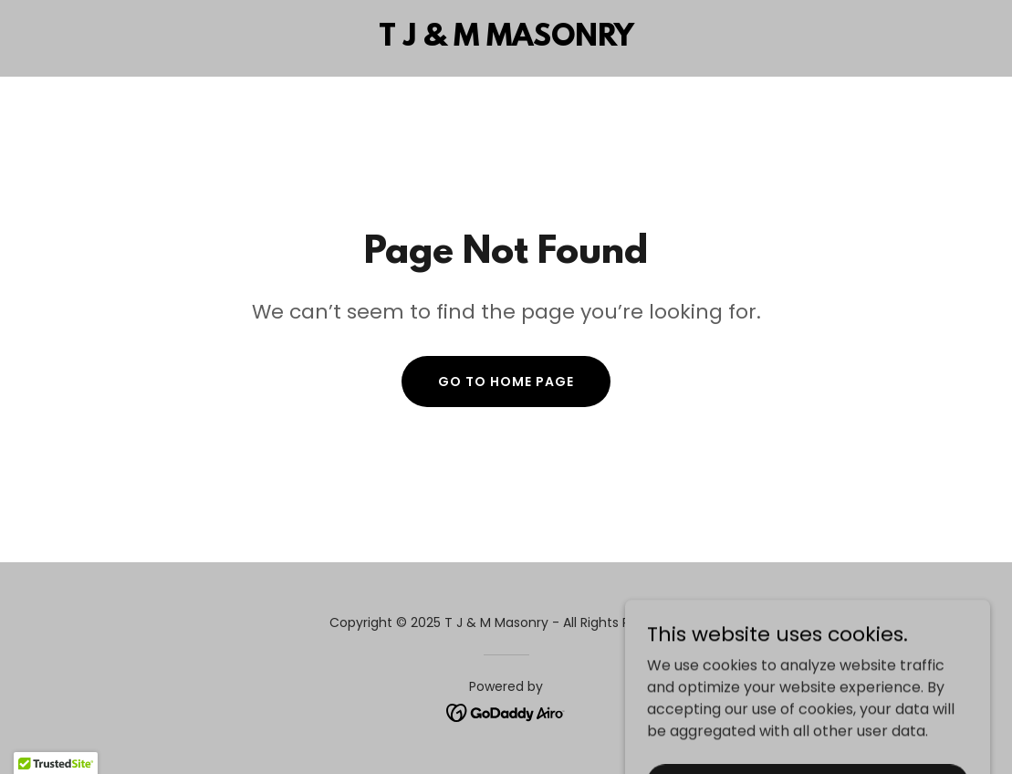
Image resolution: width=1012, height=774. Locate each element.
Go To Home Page (506, 381)
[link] (506, 40)
